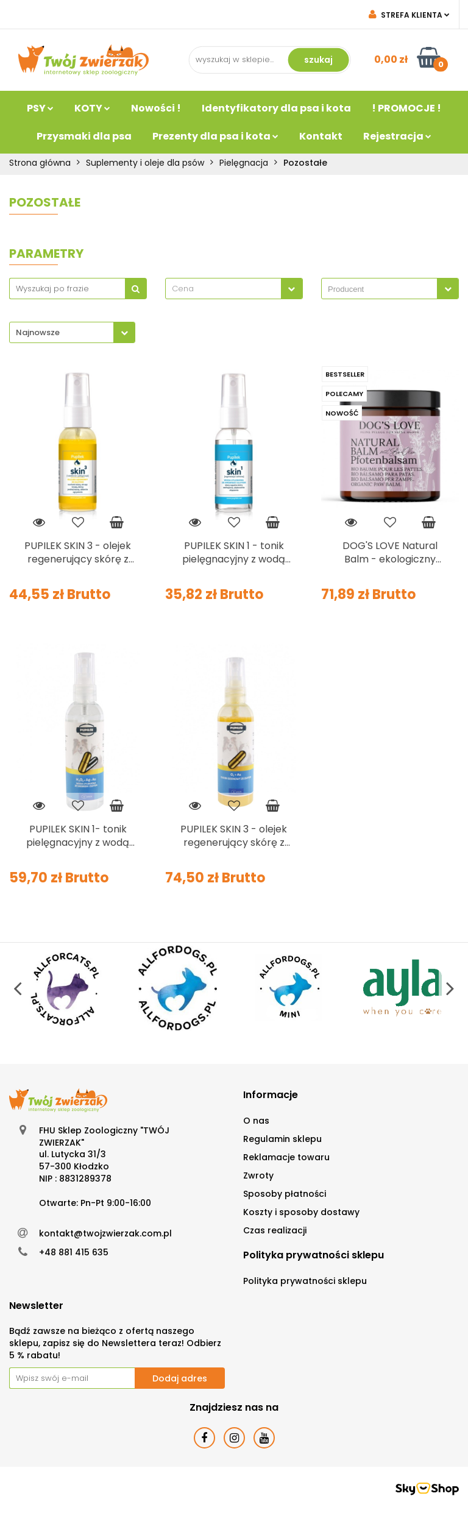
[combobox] (234, 288)
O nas (256, 1121)
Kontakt (320, 136)
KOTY (92, 108)
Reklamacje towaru (286, 1157)
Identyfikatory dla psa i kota (276, 108)
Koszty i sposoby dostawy (301, 1212)
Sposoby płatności (284, 1194)
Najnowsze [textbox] (38, 332)
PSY (40, 108)
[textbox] (223, 288)
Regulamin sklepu (282, 1139)
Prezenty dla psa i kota (215, 136)
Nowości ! (156, 108)
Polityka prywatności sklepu (305, 1281)
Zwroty (258, 1175)
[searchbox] (382, 289)
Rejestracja (397, 136)
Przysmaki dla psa (84, 136)
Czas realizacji (275, 1230)
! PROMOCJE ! (406, 108)
